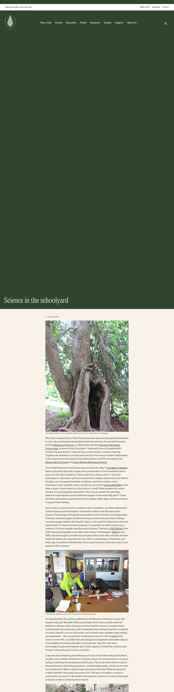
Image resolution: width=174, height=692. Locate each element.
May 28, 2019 (53, 317)
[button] (166, 23)
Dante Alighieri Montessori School (90, 462)
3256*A (115, 532)
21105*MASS (115, 529)
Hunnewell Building (112, 485)
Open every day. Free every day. (18, 7)
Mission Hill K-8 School (56, 462)
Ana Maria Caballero (117, 468)
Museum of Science (63, 445)
